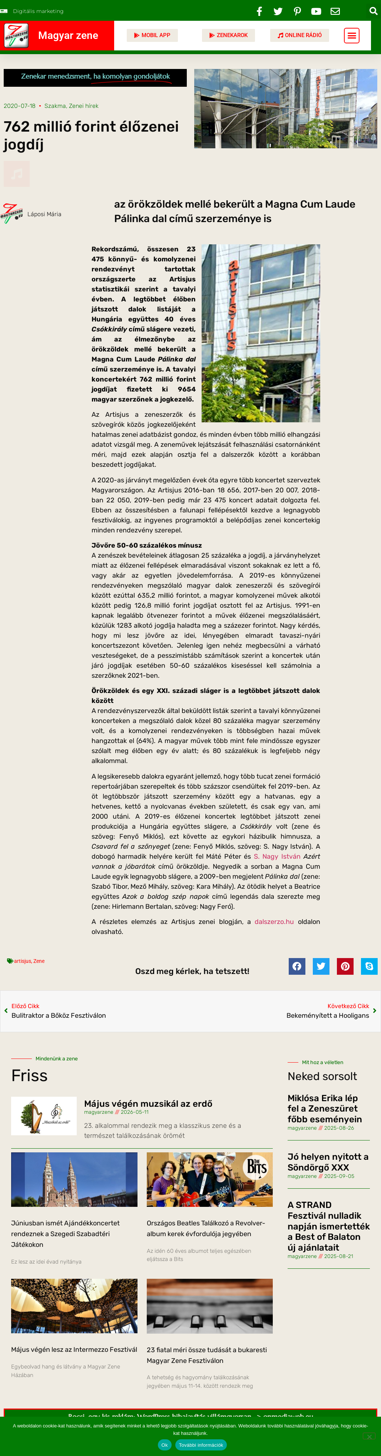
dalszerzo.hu (274, 922)
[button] (373, 11)
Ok (165, 1445)
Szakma (55, 105)
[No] (369, 1436)
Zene (38, 961)
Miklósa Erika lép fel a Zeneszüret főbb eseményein (325, 1109)
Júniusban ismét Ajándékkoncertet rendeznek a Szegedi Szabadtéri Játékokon (65, 1234)
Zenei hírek (84, 105)
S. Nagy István (277, 856)
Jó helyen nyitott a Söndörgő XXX (328, 1162)
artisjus (22, 961)
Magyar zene (68, 35)
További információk (201, 1445)
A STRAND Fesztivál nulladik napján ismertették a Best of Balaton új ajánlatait (329, 1226)
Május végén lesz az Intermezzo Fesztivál (74, 1350)
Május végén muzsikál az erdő (148, 1104)
